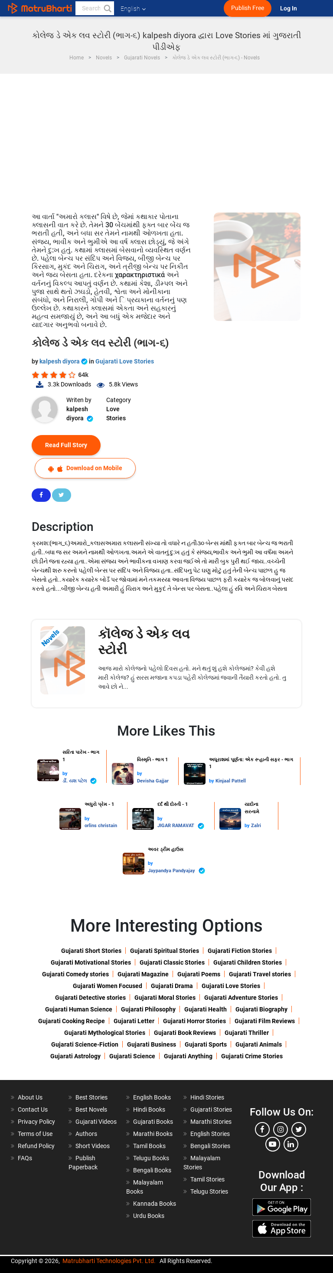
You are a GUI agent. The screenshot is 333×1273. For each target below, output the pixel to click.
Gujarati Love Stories (124, 361)
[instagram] (280, 1129)
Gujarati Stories (211, 1109)
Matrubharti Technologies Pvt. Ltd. (109, 1260)
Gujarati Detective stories (90, 997)
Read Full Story (66, 445)
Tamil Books (149, 1145)
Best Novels (91, 1109)
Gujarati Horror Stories (194, 1021)
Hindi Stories (207, 1097)
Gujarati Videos (96, 1121)
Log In (289, 8)
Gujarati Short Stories (91, 950)
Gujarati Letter (134, 1021)
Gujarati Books (153, 1121)
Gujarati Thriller (247, 1032)
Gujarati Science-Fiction (84, 1044)
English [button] (133, 8)
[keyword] (94, 8)
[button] (107, 8)
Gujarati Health (205, 1009)
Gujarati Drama (172, 985)
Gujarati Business (151, 1044)
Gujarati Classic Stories (172, 962)
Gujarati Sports (206, 1044)
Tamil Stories (207, 1179)
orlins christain (101, 825)
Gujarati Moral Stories (165, 997)
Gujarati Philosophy (148, 1009)
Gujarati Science (132, 1056)
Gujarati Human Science (78, 1009)
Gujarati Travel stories (260, 974)
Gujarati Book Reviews (185, 1032)
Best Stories (91, 1097)
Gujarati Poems (198, 974)
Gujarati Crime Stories (252, 1056)
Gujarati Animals (258, 1044)
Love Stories (116, 414)
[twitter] (298, 1129)
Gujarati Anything (188, 1056)
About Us (30, 1097)
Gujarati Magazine (143, 974)
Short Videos (92, 1145)
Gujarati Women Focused (107, 985)
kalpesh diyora (64, 361)
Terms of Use (35, 1133)
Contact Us (33, 1109)
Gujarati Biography (261, 1009)
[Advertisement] (166, 139)
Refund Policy (36, 1145)
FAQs (25, 1158)
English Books (152, 1097)
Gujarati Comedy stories (75, 974)
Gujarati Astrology (75, 1056)
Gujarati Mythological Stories (104, 1032)
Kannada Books (154, 1203)
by (65, 773)
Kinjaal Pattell (230, 781)
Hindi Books (149, 1109)
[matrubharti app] (201, 8)
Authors (86, 1133)
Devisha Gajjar (153, 781)
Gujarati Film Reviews (265, 1021)
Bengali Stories (210, 1145)
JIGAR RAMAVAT (180, 826)
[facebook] (262, 1129)
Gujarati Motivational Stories (91, 962)
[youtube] (272, 1144)
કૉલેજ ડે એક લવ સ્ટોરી (144, 641)
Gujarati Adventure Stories (241, 997)
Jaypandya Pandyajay (176, 870)
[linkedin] (291, 1144)
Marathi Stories (211, 1121)
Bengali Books (152, 1170)
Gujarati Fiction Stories (240, 950)
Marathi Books (153, 1133)
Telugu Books (151, 1158)
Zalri (256, 825)
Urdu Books (148, 1215)
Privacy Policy (36, 1121)
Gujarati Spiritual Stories (164, 950)
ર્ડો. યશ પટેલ (79, 781)
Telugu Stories (209, 1191)
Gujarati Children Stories (247, 962)
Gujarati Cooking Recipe (71, 1021)
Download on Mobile (85, 468)
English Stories (210, 1133)
